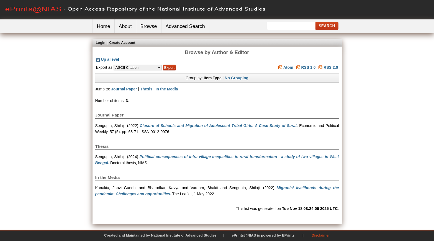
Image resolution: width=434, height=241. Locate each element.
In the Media (167, 89)
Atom (288, 67)
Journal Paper (124, 89)
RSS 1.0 (308, 67)
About (125, 26)
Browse (148, 26)
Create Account (122, 42)
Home (103, 26)
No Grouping (236, 78)
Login (101, 42)
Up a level (110, 59)
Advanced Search (185, 26)
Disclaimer (321, 235)
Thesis (146, 89)
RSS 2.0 (330, 67)
